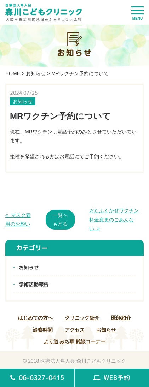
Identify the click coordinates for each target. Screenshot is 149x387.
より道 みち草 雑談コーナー (75, 341)
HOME (12, 73)
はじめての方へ (35, 318)
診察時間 (43, 330)
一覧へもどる (60, 219)
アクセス (75, 330)
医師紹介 (121, 318)
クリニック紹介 (82, 318)
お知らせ (36, 73)
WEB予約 (111, 377)
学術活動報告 (33, 284)
